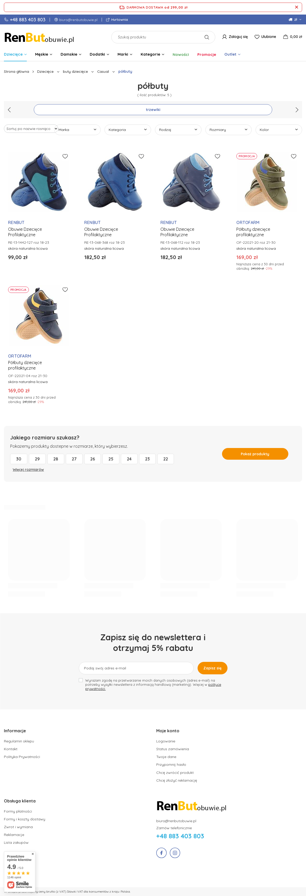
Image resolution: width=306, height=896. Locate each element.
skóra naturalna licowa (28, 248)
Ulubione (268, 36)
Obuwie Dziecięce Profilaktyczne (25, 232)
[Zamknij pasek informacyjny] (296, 7)
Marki (123, 54)
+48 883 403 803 (27, 20)
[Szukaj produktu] (163, 37)
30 (18, 459)
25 (110, 459)
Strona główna (16, 71)
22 (165, 459)
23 (147, 459)
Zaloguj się (238, 36)
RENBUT (16, 222)
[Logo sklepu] (39, 37)
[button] (74, 733)
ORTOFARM (247, 222)
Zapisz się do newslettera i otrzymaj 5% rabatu (153, 642)
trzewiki (153, 109)
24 (129, 459)
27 (74, 459)
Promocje (206, 54)
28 (55, 459)
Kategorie (150, 54)
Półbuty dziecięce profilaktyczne (253, 232)
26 (92, 459)
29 (37, 459)
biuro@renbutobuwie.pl (78, 20)
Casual (103, 71)
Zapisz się (212, 668)
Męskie (41, 54)
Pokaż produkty (255, 454)
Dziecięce (13, 54)
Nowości (181, 54)
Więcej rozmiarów (28, 469)
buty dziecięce (75, 71)
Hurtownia (119, 19)
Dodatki (97, 54)
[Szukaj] (207, 37)
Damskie (69, 54)
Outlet (230, 54)
